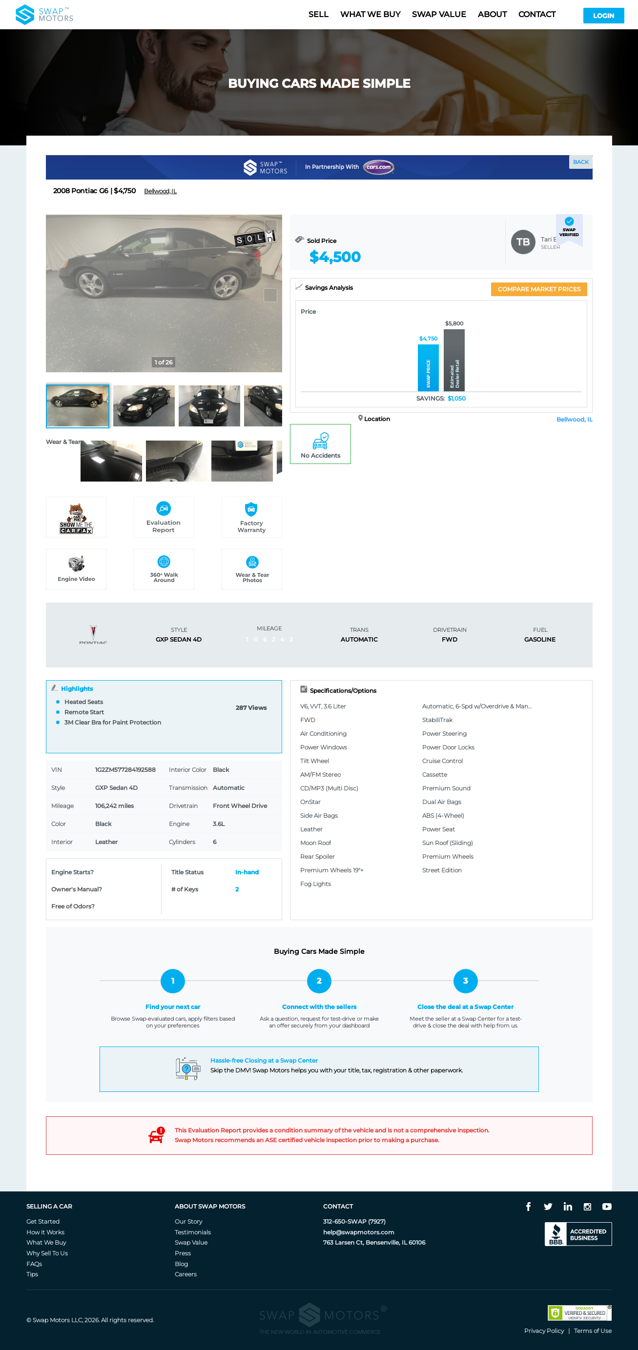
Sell (319, 14)
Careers (186, 1274)
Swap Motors (51, 1320)
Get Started (43, 1221)
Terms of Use (593, 1330)
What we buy (370, 14)
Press (183, 1253)
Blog (181, 1264)
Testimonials (193, 1232)
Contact (537, 14)
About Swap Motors (210, 1206)
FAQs (34, 1264)
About (492, 14)
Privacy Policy (544, 1330)
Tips (32, 1274)
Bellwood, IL (574, 419)
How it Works (45, 1232)
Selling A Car (49, 1206)
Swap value (439, 14)
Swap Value (191, 1242)
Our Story (188, 1221)
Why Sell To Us (47, 1253)
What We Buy (46, 1242)
